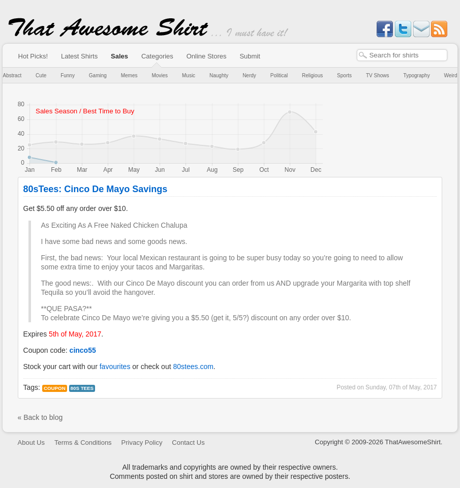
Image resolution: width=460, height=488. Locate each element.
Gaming (98, 75)
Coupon (55, 388)
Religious (312, 75)
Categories (157, 56)
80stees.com (193, 366)
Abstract (12, 75)
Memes (129, 75)
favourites (115, 366)
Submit (249, 56)
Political (279, 75)
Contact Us (188, 442)
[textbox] (402, 55)
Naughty (218, 75)
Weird (450, 75)
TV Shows (377, 75)
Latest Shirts (79, 56)
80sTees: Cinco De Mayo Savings (95, 189)
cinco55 (83, 350)
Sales (119, 56)
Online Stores (207, 56)
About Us (31, 442)
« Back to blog (40, 417)
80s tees (82, 388)
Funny (67, 75)
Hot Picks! (33, 56)
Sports (344, 75)
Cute (41, 75)
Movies (159, 75)
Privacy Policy (142, 442)
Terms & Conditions (83, 442)
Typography (416, 75)
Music (188, 75)
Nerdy (249, 75)
